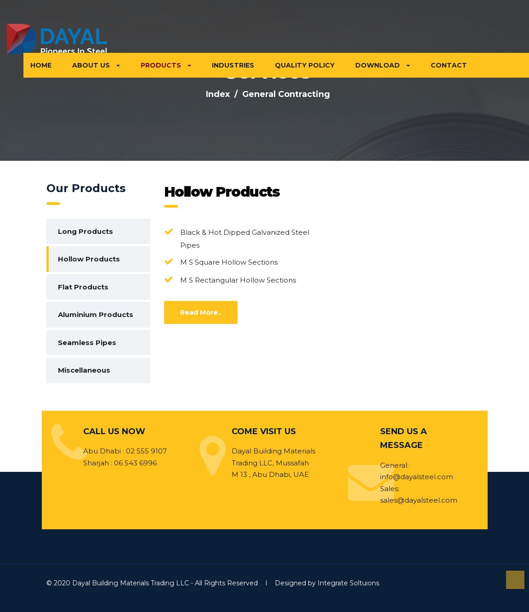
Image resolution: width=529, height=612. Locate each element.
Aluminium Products (95, 314)
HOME (40, 65)
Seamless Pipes (87, 342)
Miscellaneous (84, 370)
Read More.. (201, 312)
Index (218, 94)
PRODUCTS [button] (166, 65)
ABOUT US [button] (96, 65)
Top (515, 580)
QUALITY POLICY (305, 65)
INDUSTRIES (233, 65)
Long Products (85, 231)
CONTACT (449, 65)
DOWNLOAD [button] (382, 65)
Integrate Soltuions (348, 583)
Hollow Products (89, 259)
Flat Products (83, 287)
